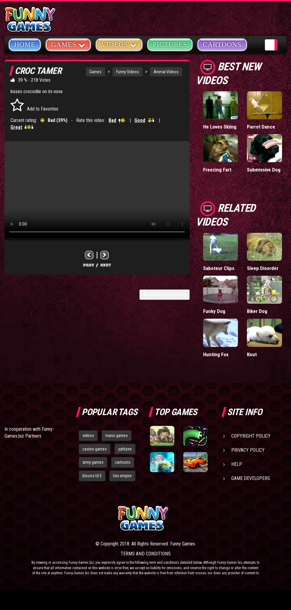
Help (236, 464)
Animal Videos (166, 71)
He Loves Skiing (219, 127)
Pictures (170, 44)
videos (88, 435)
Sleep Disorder (262, 268)
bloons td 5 (92, 475)
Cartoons (222, 44)
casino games (94, 449)
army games (93, 462)
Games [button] (68, 44)
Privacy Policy (248, 450)
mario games (116, 435)
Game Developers (250, 478)
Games (95, 71)
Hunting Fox (216, 354)
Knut (252, 354)
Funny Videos (127, 71)
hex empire (122, 475)
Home (24, 44)
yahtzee (125, 449)
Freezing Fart (217, 170)
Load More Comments (164, 294)
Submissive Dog (263, 170)
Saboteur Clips (218, 268)
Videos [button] (119, 44)
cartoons (122, 462)
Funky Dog (214, 311)
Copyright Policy (251, 436)
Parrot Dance (261, 127)
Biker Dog (257, 311)
